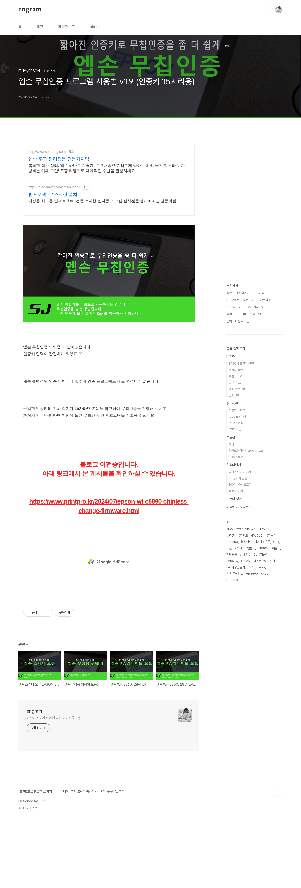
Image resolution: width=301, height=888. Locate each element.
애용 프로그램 (237, 389)
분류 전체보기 (235, 348)
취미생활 (232, 403)
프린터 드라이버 (238, 376)
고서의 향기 (234, 499)
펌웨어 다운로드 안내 (239, 321)
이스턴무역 (260, 561)
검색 (267, 9)
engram (30, 9)
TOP (279, 862)
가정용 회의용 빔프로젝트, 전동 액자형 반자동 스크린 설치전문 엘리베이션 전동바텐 (102, 201)
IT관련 (230, 357)
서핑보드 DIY (237, 410)
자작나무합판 (234, 529)
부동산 (230, 437)
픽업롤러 (249, 548)
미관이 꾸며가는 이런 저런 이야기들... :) (53, 786)
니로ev (260, 567)
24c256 (232, 542)
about (95, 26)
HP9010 (263, 548)
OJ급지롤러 (260, 554)
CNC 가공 (235, 429)
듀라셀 (230, 535)
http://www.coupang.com (47, 152)
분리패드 (246, 542)
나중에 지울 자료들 (239, 507)
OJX (276, 542)
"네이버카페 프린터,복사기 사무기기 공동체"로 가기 (93, 860)
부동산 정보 (236, 457)
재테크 (233, 444)
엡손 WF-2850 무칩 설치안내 (245, 307)
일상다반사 (233, 465)
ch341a (245, 554)
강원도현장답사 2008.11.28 (246, 450)
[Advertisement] (109, 255)
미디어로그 (66, 26)
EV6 (250, 567)
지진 (272, 561)
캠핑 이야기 (236, 491)
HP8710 (232, 580)
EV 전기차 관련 (238, 478)
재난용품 (231, 554)
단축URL (234, 395)
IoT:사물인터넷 (238, 423)
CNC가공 (232, 561)
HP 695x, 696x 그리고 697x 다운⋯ (249, 300)
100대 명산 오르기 (240, 484)
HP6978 (264, 529)
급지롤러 (270, 535)
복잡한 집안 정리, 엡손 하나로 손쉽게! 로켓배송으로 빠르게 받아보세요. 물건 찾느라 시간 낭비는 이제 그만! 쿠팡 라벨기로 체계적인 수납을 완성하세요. (106, 168)
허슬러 (276, 548)
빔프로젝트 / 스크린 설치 (52, 194)
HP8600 (252, 573)
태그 (39, 26)
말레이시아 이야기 (240, 472)
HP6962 (257, 535)
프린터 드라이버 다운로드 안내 (245, 314)
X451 (238, 548)
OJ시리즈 (235, 382)
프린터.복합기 (237, 370)
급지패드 (242, 535)
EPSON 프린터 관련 (241, 363)
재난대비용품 (262, 542)
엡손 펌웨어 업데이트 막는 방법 (245, 293)
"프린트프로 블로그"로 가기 (35, 860)
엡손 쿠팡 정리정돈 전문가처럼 (58, 159)
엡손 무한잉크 (234, 573)
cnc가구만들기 (235, 567)
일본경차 (250, 529)
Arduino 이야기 (239, 416)
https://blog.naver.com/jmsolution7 (54, 187)
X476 (265, 573)
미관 (229, 548)
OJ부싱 (246, 561)
